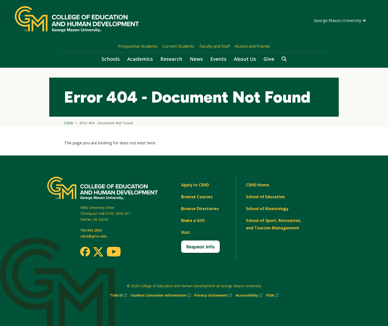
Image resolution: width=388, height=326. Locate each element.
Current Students (178, 46)
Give (269, 59)
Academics (140, 59)
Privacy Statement (213, 295)
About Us (245, 59)
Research (171, 59)
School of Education (265, 196)
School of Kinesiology (267, 208)
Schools (110, 59)
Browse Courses (197, 196)
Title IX (118, 295)
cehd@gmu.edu (93, 236)
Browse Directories (200, 208)
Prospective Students (137, 46)
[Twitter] (98, 252)
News (196, 59)
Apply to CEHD (195, 185)
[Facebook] (85, 252)
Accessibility (249, 295)
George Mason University (340, 20)
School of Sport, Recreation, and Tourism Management (273, 224)
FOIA (272, 295)
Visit (185, 232)
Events (218, 59)
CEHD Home (257, 185)
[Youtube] (113, 252)
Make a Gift (193, 220)
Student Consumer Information (160, 295)
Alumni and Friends (252, 46)
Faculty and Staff (214, 46)
